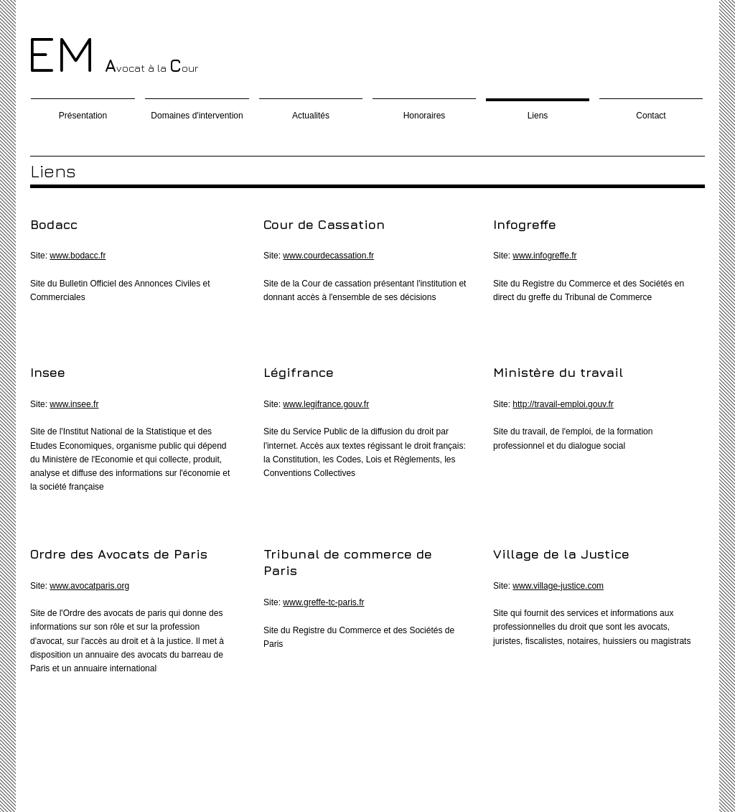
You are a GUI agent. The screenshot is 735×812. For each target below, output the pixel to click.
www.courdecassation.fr (328, 256)
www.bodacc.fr (78, 256)
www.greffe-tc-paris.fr (323, 602)
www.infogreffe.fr (544, 256)
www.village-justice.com (558, 586)
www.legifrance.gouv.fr (326, 404)
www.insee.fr (74, 404)
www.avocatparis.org (89, 586)
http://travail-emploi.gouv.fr (563, 404)
